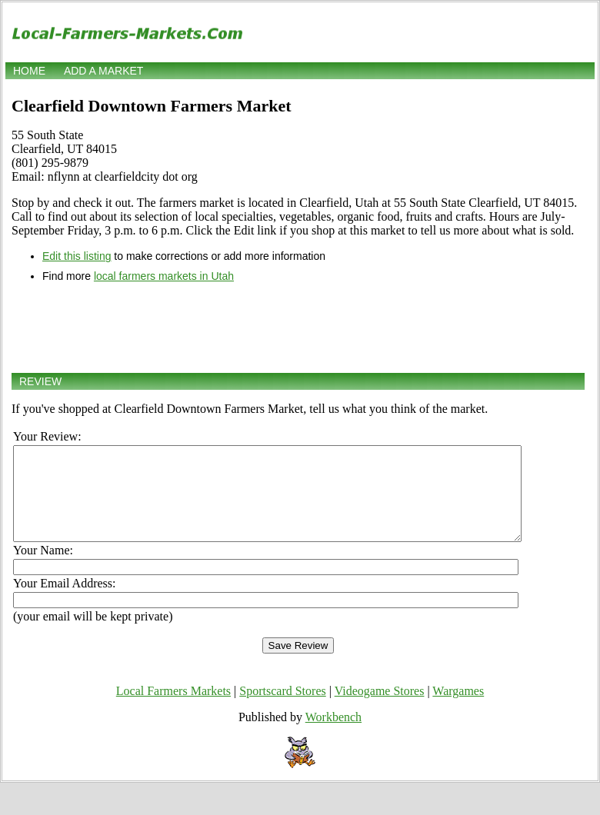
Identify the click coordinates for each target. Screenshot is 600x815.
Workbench (333, 735)
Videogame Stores (380, 709)
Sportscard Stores (282, 709)
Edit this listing (76, 256)
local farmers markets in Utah (164, 276)
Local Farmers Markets (173, 709)
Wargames (458, 709)
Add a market (103, 71)
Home (29, 71)
